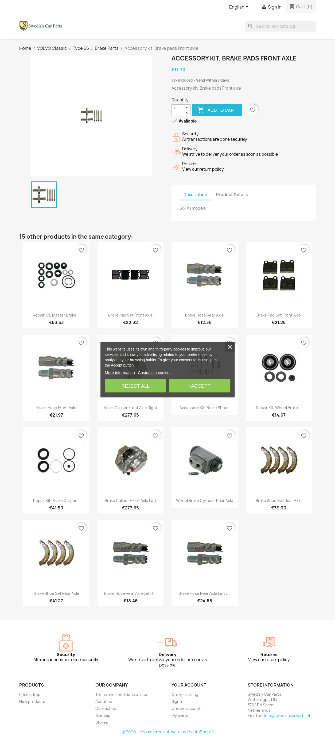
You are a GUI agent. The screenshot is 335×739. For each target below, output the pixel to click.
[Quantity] (178, 110)
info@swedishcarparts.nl (287, 715)
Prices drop (29, 694)
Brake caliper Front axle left (130, 500)
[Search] (280, 26)
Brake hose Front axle (56, 407)
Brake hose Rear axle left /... (130, 593)
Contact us (105, 708)
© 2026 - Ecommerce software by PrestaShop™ (168, 732)
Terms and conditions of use (121, 694)
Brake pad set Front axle (130, 315)
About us (103, 701)
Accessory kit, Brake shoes (204, 407)
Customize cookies (155, 372)
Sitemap (102, 715)
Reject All (135, 386)
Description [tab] (195, 194)
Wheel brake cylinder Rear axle (204, 500)
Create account (186, 708)
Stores (101, 722)
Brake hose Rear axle (204, 315)
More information (120, 372)
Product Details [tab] (232, 194)
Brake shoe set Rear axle (279, 500)
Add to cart (217, 110)
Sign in (178, 701)
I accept (200, 386)
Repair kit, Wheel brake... (278, 407)
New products (32, 701)
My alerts (180, 715)
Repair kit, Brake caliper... (56, 500)
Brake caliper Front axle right (130, 407)
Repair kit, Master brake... (56, 315)
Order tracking (185, 694)
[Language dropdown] (239, 7)
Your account (189, 685)
